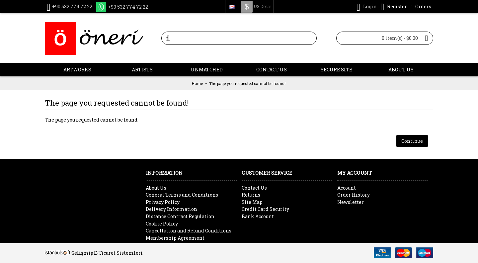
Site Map (252, 202)
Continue (412, 141)
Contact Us (254, 188)
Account (346, 188)
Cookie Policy (162, 223)
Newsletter (350, 202)
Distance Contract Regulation (180, 216)
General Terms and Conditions (182, 195)
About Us (156, 188)
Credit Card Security (265, 209)
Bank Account (258, 216)
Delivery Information (171, 209)
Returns (251, 195)
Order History (353, 195)
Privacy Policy (163, 202)
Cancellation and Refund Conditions (188, 230)
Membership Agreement (175, 238)
